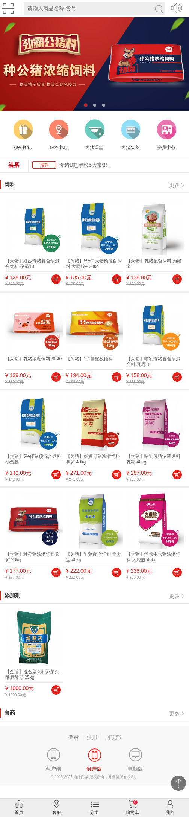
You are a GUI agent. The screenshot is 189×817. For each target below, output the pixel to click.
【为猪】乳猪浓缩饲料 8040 (33, 358)
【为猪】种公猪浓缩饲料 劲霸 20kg (32, 557)
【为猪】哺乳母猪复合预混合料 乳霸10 (153, 361)
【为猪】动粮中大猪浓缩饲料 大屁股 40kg (153, 557)
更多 (174, 185)
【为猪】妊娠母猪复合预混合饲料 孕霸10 (32, 263)
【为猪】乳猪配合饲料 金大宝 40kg (93, 557)
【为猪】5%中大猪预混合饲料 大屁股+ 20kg (94, 263)
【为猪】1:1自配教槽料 (89, 358)
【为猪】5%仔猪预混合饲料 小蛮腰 (33, 459)
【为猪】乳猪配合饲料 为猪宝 (153, 263)
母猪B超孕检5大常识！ (86, 165)
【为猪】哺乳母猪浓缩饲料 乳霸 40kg (153, 459)
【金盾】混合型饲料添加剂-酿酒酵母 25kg (33, 674)
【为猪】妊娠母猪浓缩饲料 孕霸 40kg (93, 459)
